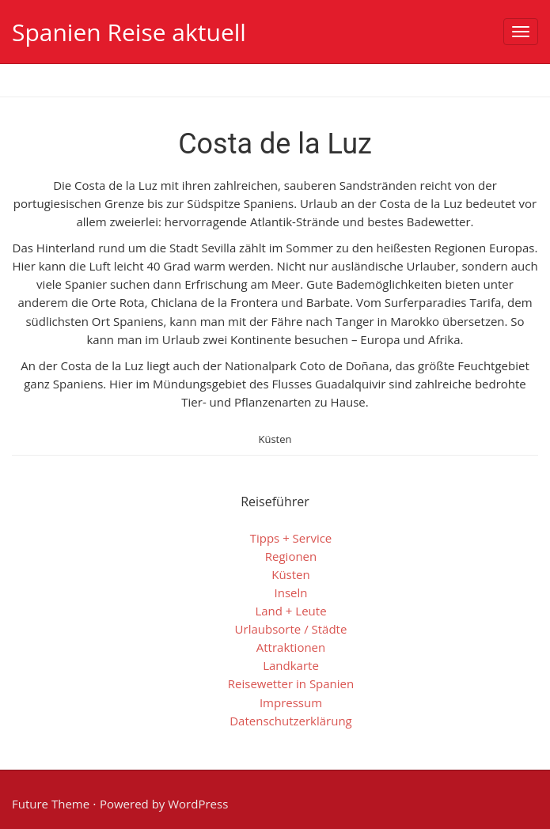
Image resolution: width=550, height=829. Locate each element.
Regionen (291, 556)
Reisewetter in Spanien (291, 683)
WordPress (198, 804)
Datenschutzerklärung (290, 721)
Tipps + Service (291, 538)
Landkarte (291, 665)
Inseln (291, 592)
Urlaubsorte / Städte (291, 629)
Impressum (291, 702)
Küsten (274, 439)
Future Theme (50, 804)
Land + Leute (290, 611)
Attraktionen (291, 647)
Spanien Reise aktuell (129, 32)
